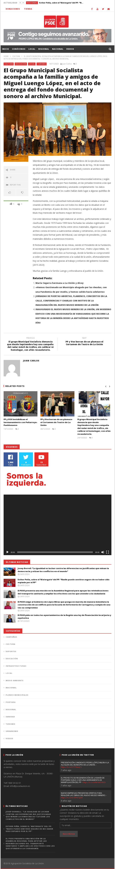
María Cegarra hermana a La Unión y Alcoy (59, 283)
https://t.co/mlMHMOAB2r (94, 782)
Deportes (11, 651)
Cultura (16, 56)
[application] (57, 525)
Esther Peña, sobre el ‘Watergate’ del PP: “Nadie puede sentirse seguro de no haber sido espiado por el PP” (61, 2)
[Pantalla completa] (107, 552)
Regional (43, 49)
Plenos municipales (17, 695)
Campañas (11, 637)
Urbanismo (12, 731)
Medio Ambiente (14, 680)
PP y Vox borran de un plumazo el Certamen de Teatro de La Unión (84, 342)
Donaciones (13, 9)
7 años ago (66, 770)
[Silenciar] (102, 552)
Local (31, 49)
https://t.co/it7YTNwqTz (71, 767)
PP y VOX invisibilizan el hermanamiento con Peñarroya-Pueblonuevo (20, 422)
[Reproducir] (7, 552)
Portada (11, 702)
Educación (21, 64)
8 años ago (66, 801)
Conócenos (18, 49)
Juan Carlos (67, 64)
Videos (70, 49)
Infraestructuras (16, 666)
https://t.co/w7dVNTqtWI (72, 797)
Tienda (28, 9)
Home (6, 56)
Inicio (5, 49)
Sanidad (10, 717)
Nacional (32, 2)
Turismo (41, 64)
